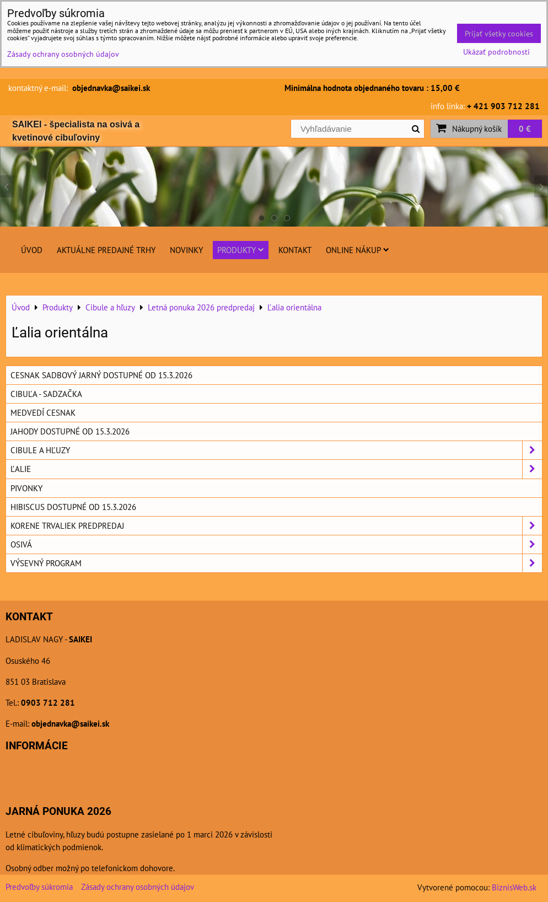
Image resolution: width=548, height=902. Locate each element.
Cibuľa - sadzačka (46, 393)
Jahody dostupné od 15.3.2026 (70, 431)
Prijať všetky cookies (499, 33)
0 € (525, 128)
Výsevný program (276, 563)
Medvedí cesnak (43, 412)
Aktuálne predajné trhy (106, 249)
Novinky (186, 249)
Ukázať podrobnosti (496, 51)
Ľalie (276, 469)
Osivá (276, 544)
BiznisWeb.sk (514, 887)
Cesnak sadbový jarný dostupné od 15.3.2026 (101, 374)
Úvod (31, 249)
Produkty (240, 249)
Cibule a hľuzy (276, 450)
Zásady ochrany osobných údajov (137, 886)
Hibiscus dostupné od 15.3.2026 (73, 506)
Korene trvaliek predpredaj (276, 526)
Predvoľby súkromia (39, 886)
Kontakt (294, 249)
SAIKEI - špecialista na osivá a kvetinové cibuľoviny (75, 131)
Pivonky (26, 487)
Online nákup (357, 249)
